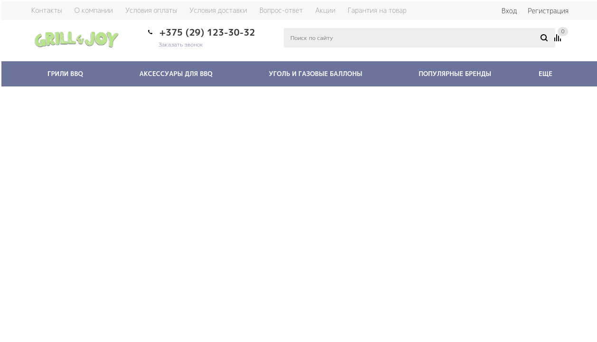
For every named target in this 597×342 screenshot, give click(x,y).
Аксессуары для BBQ (176, 73)
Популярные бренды (455, 73)
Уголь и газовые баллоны (316, 73)
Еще (550, 73)
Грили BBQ (65, 73)
